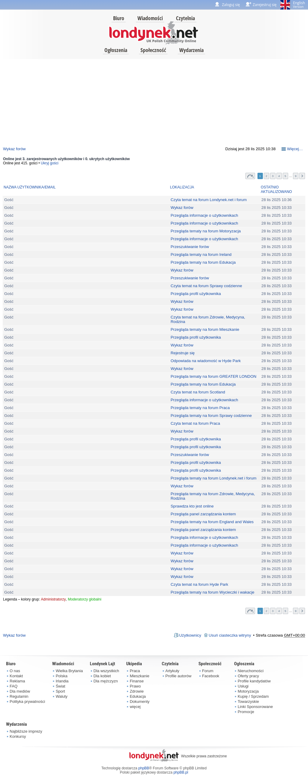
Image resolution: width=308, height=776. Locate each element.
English (299, 4)
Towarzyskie (248, 701)
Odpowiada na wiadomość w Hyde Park (206, 361)
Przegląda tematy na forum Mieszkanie (205, 329)
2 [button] (266, 176)
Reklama (17, 681)
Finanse (136, 681)
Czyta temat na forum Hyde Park (199, 584)
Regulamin (19, 696)
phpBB (143, 768)
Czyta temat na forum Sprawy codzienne (206, 286)
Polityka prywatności (27, 701)
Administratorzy (53, 599)
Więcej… (295, 149)
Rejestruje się (183, 353)
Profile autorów (178, 676)
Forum (208, 671)
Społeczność (153, 50)
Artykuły (172, 671)
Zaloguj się (231, 4)
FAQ (13, 686)
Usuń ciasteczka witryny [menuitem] (230, 635)
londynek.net (154, 32)
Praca (135, 671)
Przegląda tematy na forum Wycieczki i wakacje (212, 592)
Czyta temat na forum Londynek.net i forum (209, 199)
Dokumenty (139, 701)
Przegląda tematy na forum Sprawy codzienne (211, 415)
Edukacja (138, 696)
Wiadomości (150, 18)
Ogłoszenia (115, 50)
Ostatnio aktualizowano (276, 189)
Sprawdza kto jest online (192, 506)
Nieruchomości (250, 671)
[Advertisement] (154, 101)
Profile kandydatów (254, 681)
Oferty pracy (248, 676)
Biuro (118, 18)
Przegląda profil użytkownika (196, 293)
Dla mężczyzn (106, 681)
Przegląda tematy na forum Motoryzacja (206, 231)
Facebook (210, 676)
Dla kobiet (102, 676)
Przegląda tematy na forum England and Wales (212, 522)
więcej (135, 706)
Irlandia (62, 681)
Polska (61, 676)
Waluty (61, 696)
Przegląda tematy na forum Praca (200, 407)
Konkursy (18, 736)
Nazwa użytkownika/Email (30, 187)
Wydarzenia (191, 50)
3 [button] (273, 176)
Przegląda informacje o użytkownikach (204, 215)
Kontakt (16, 676)
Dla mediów (20, 691)
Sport (60, 691)
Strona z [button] (250, 176)
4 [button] (279, 176)
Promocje (246, 711)
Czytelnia (185, 18)
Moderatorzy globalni (84, 599)
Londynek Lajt (102, 663)
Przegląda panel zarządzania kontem (203, 514)
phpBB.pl (181, 772)
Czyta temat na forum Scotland (198, 392)
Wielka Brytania (69, 671)
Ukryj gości (50, 163)
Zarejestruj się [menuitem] (264, 4)
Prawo (135, 686)
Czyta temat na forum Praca (195, 423)
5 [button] (285, 176)
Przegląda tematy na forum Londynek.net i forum (213, 478)
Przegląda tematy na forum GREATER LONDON (213, 376)
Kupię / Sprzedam (253, 696)
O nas (15, 671)
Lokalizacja (182, 187)
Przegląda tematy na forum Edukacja (203, 262)
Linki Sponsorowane (255, 706)
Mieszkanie (139, 676)
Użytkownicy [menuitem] (190, 635)
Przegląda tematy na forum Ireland (201, 254)
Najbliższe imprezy (26, 731)
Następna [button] (302, 176)
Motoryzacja (248, 691)
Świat (60, 686)
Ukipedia (134, 663)
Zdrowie (136, 691)
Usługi (243, 686)
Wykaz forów (14, 149)
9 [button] (296, 176)
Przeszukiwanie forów (190, 246)
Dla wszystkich (106, 671)
